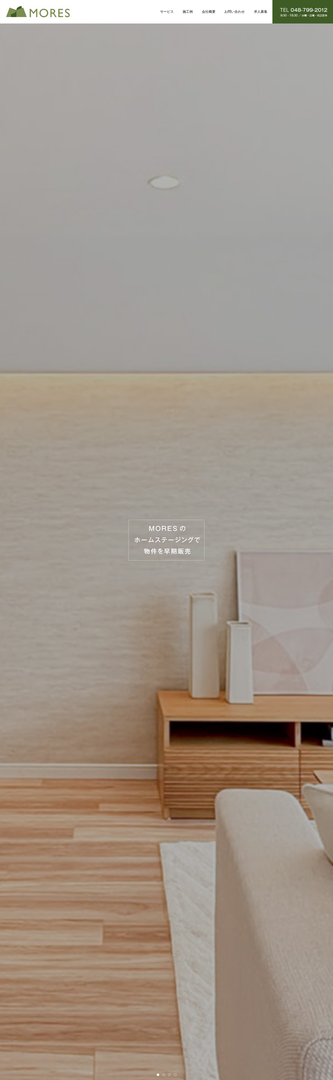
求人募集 (260, 12)
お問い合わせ (234, 12)
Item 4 (176, 1075)
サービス (167, 12)
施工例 (188, 12)
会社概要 (208, 12)
